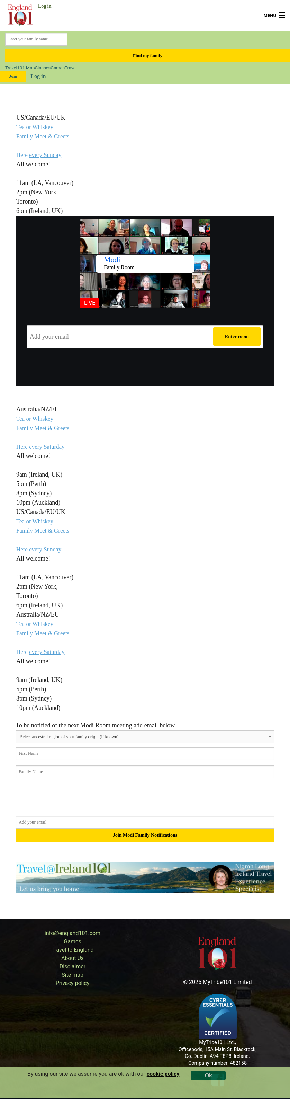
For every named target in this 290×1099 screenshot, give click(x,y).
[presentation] (145, 367)
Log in (45, 6)
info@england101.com (72, 933)
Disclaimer (72, 966)
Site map (72, 974)
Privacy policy (73, 983)
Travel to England (72, 950)
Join (13, 76)
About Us (72, 958)
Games (58, 68)
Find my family (147, 55)
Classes (43, 68)
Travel (11, 68)
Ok (208, 1075)
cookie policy (163, 1074)
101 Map (26, 68)
